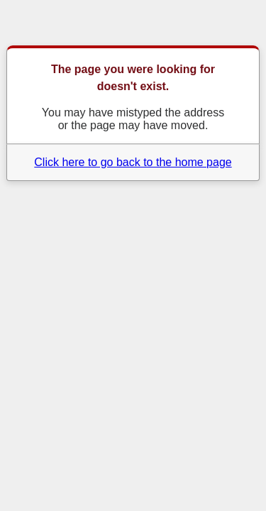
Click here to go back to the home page (132, 162)
